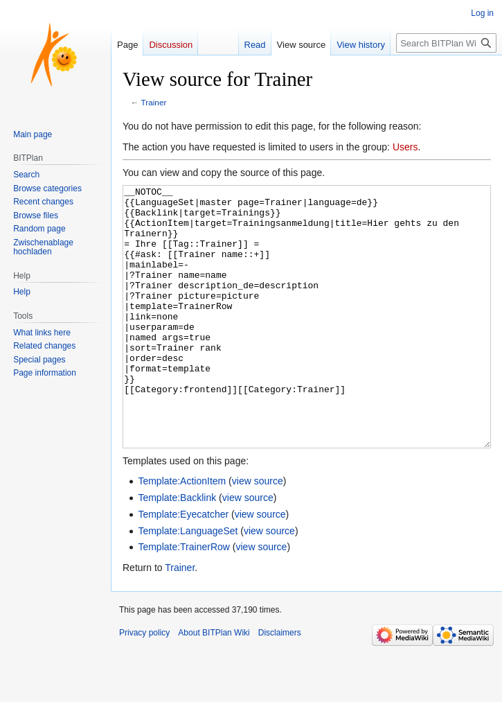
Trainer (154, 102)
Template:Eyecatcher (183, 566)
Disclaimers (279, 685)
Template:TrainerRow (184, 598)
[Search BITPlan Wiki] (446, 43)
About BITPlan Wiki (213, 685)
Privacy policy (144, 685)
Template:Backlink (177, 549)
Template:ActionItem (182, 532)
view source (257, 532)
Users (405, 146)
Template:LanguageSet (187, 582)
